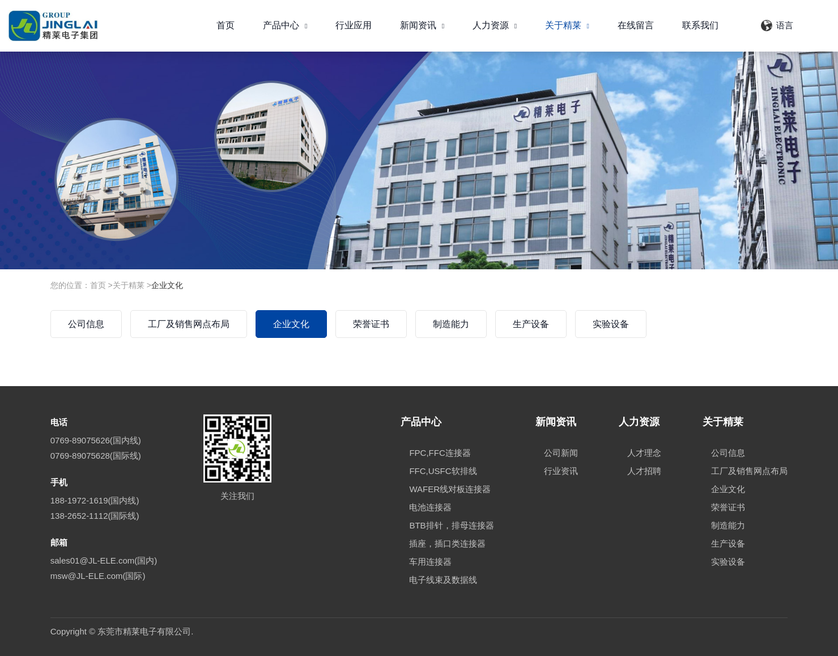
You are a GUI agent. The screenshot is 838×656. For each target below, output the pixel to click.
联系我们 (700, 25)
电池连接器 (430, 507)
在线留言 (636, 25)
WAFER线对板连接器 (450, 489)
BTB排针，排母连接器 (451, 525)
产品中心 (285, 25)
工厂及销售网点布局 (188, 324)
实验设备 (611, 324)
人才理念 (644, 453)
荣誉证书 (371, 324)
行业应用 (353, 25)
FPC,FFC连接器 (439, 453)
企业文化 (167, 285)
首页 (225, 25)
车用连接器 (430, 561)
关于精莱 (567, 25)
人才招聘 (644, 471)
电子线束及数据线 (443, 580)
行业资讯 (561, 471)
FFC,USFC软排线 (443, 471)
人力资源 (495, 25)
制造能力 (451, 324)
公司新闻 (561, 453)
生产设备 (531, 324)
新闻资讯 (422, 25)
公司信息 (86, 324)
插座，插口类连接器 (447, 543)
